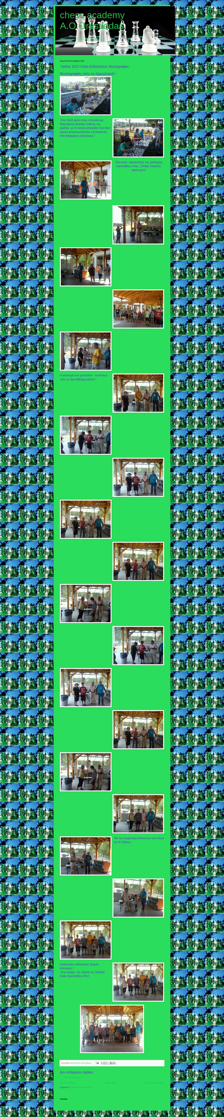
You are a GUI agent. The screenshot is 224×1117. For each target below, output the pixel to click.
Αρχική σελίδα (111, 1083)
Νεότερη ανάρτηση (68, 1083)
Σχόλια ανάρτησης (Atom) (81, 1087)
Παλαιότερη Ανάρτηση (154, 1083)
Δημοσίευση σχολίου (72, 1077)
